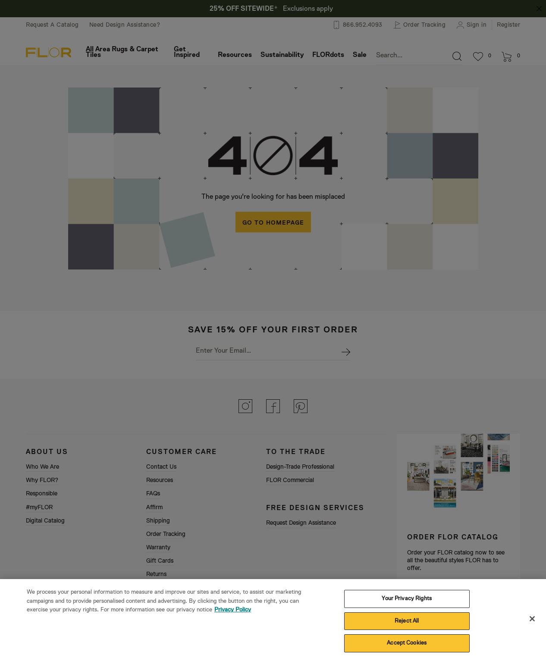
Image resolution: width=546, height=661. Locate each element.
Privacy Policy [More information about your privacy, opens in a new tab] (232, 616)
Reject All (407, 627)
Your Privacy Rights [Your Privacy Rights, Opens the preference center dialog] (406, 605)
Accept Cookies (407, 649)
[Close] (532, 624)
